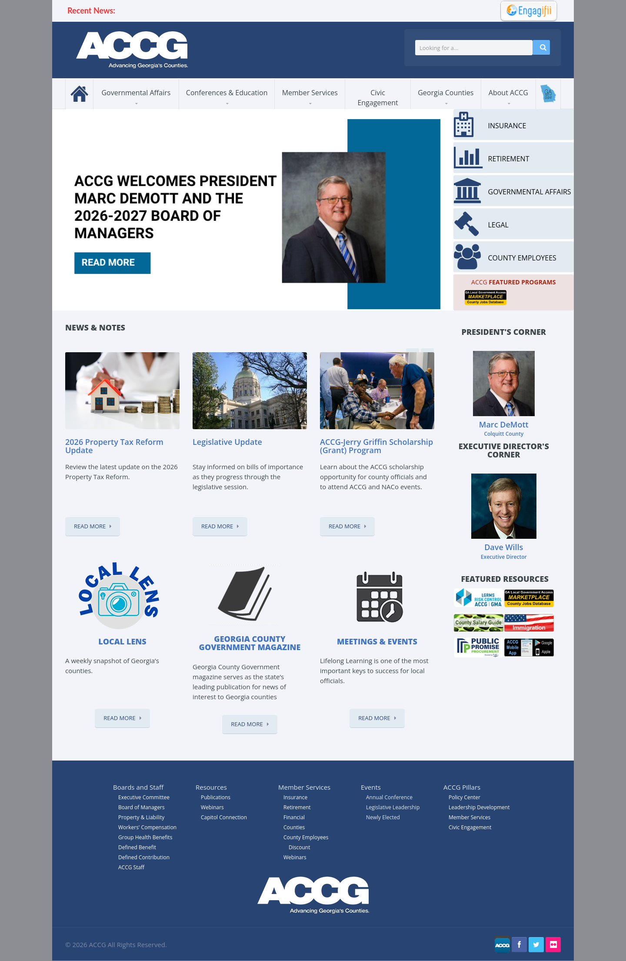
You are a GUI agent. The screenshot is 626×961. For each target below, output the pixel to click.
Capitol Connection (224, 817)
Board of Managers (141, 807)
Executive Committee (144, 797)
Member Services (310, 92)
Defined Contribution (144, 857)
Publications (215, 797)
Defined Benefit (137, 847)
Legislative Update (227, 442)
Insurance (295, 797)
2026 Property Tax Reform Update (114, 446)
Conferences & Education (227, 92)
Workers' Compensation (147, 827)
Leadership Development (479, 807)
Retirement (297, 807)
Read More (90, 526)
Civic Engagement (377, 97)
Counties (294, 827)
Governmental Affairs (135, 92)
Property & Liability (141, 817)
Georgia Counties (445, 92)
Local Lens (122, 641)
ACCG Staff (131, 867)
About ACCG (508, 92)
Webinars (294, 857)
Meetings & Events (377, 641)
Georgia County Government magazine (250, 643)
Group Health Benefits (145, 837)
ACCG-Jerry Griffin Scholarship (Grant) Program (376, 446)
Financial (294, 817)
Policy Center (464, 797)
